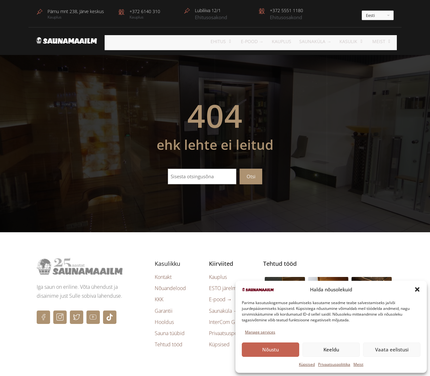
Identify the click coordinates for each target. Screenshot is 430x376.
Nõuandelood (170, 286)
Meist (358, 364)
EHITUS (233, 41)
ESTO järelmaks (226, 286)
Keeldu (331, 349)
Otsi (251, 174)
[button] (417, 289)
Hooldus (164, 319)
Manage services (260, 332)
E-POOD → (261, 41)
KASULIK (357, 41)
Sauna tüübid (170, 331)
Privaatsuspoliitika (334, 364)
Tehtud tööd (168, 342)
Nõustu (270, 349)
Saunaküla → (323, 41)
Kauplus (290, 41)
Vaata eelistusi (392, 349)
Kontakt (163, 275)
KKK (159, 297)
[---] (378, 15)
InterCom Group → (230, 319)
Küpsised (307, 364)
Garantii (164, 308)
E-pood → (220, 297)
